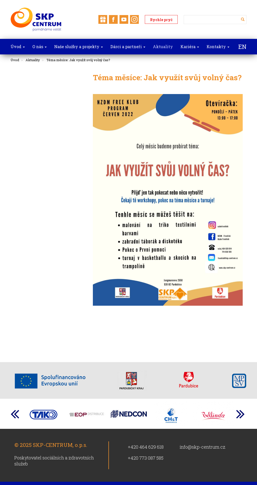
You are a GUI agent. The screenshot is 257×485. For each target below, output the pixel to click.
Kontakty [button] (218, 46)
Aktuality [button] (163, 46)
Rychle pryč (161, 19)
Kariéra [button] (189, 46)
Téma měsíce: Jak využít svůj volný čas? (78, 60)
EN (242, 46)
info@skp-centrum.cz (202, 447)
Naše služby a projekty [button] (78, 46)
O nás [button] (39, 46)
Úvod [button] (18, 46)
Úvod (15, 60)
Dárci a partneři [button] (127, 46)
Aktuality (33, 60)
